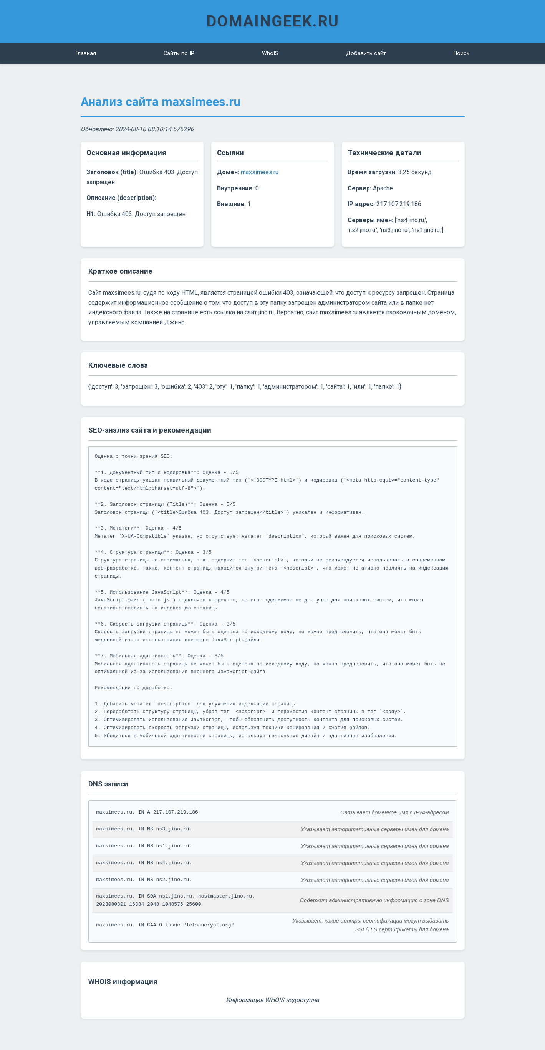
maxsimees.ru (259, 172)
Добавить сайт (366, 53)
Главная (86, 53)
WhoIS (270, 53)
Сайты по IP (179, 53)
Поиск (461, 53)
